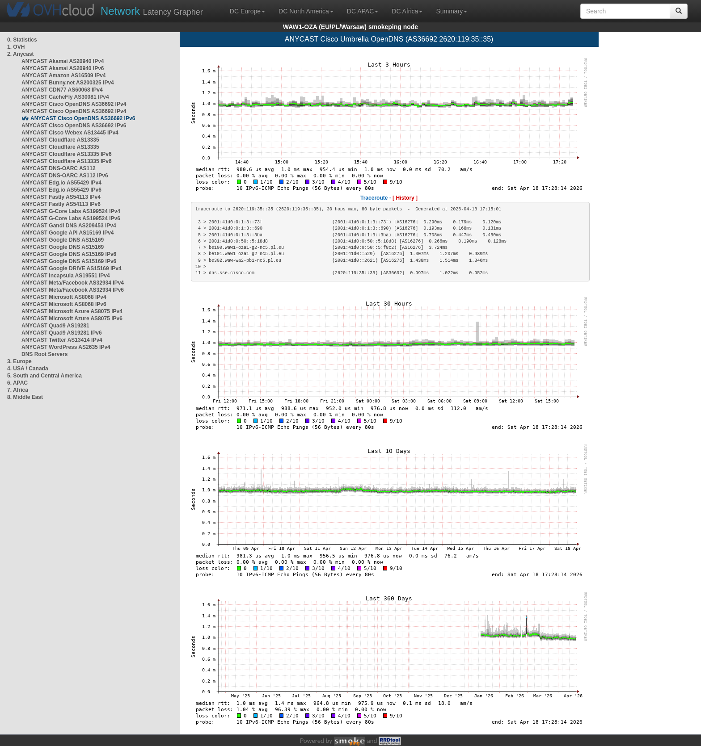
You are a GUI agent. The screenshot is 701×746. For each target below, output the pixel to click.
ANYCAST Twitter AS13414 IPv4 (61, 340)
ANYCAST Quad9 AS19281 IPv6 (61, 333)
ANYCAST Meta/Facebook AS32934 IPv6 (72, 290)
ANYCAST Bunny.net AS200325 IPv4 (67, 83)
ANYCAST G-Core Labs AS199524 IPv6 (70, 218)
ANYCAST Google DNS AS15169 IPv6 (68, 254)
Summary (451, 11)
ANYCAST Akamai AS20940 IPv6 (62, 68)
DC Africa (407, 11)
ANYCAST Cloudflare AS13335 (60, 140)
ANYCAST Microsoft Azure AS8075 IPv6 (71, 318)
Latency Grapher (152, 11)
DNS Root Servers (44, 354)
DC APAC (362, 11)
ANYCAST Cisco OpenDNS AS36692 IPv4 (73, 104)
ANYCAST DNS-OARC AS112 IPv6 (64, 175)
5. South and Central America (44, 376)
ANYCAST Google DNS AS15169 (62, 240)
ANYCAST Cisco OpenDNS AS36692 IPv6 (82, 118)
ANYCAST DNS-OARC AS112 (58, 168)
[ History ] (405, 198)
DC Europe (247, 11)
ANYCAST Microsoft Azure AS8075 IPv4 (71, 311)
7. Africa (17, 390)
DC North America (306, 11)
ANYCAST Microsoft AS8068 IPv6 (63, 304)
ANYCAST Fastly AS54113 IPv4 (61, 197)
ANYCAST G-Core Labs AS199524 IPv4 (70, 211)
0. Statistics (22, 40)
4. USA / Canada (27, 368)
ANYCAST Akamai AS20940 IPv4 (62, 61)
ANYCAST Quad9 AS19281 (55, 326)
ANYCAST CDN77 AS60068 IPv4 (62, 90)
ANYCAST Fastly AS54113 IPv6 (61, 204)
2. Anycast (20, 54)
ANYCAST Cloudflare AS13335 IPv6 (66, 154)
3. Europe (19, 361)
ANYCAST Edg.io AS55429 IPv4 (61, 183)
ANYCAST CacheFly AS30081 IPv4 (65, 97)
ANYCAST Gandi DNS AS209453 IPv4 (68, 225)
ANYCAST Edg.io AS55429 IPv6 (61, 190)
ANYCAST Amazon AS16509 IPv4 (63, 75)
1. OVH (16, 47)
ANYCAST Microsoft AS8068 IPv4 (63, 297)
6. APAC (17, 383)
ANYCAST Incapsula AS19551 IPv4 (65, 275)
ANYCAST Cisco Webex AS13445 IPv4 (69, 133)
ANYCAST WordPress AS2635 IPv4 (65, 347)
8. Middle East (25, 397)
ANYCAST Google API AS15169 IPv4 (67, 233)
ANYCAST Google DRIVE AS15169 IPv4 (71, 268)
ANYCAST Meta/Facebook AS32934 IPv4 (72, 283)
